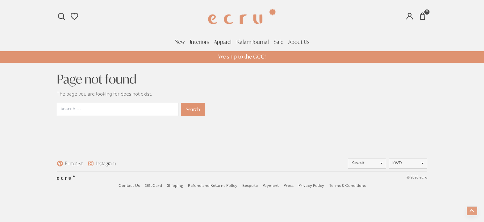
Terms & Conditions (347, 186)
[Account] (409, 16)
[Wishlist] (74, 16)
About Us (298, 42)
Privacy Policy (311, 186)
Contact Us (129, 186)
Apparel (223, 42)
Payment (271, 186)
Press (289, 186)
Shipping (175, 186)
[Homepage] (242, 16)
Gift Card (153, 186)
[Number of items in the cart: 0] (422, 16)
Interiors (199, 42)
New (180, 42)
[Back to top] (472, 211)
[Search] (61, 16)
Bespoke (250, 186)
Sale (278, 42)
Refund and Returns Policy (212, 186)
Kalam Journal (252, 42)
